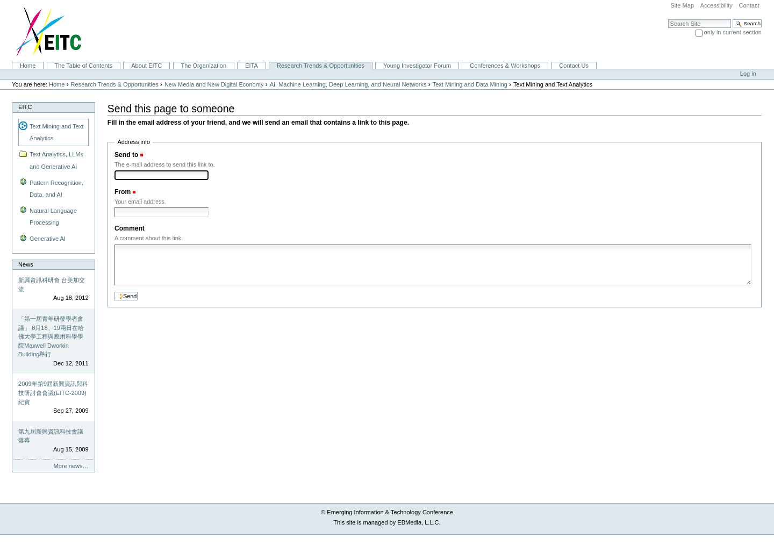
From (122, 192)
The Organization (203, 65)
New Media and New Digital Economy (214, 84)
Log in (748, 73)
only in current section (733, 32)
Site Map (682, 5)
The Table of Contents (83, 65)
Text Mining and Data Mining (470, 84)
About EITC (146, 65)
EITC (25, 107)
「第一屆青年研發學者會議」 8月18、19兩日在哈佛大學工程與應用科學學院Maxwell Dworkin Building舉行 (51, 336)
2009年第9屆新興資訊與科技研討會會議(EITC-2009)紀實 (53, 392)
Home (27, 65)
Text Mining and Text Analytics (56, 132)
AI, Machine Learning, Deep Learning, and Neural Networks (348, 84)
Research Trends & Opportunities (320, 65)
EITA (251, 65)
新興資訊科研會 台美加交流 (51, 284)
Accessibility (716, 5)
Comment (129, 228)
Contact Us (574, 65)
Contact (749, 5)
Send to (126, 155)
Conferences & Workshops (505, 65)
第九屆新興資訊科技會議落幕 (50, 436)
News (25, 264)
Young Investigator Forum (417, 65)
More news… (71, 466)
